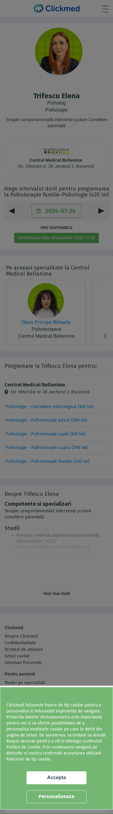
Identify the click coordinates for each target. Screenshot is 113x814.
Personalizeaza (56, 796)
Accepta (56, 777)
